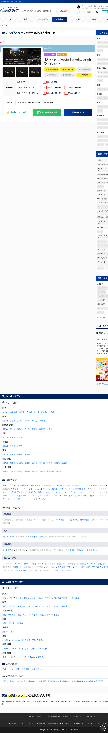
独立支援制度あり (65, 567)
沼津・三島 (31, 640)
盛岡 (49, 615)
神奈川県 (13, 412)
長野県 (12, 446)
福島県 (20, 429)
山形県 (49, 429)
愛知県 (5, 455)
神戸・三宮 (39, 606)
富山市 (11, 623)
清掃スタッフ (102, 258)
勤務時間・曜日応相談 (48, 681)
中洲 (11, 657)
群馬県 (51, 412)
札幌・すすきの (8, 615)
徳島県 (64, 463)
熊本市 (32, 657)
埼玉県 (21, 412)
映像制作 (100, 217)
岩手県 (27, 429)
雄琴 (49, 606)
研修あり (81, 550)
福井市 (20, 623)
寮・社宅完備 (7, 550)
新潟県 (5, 446)
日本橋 (11, 606)
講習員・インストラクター (23, 489)
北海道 (99, 72)
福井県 (20, 437)
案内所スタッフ (81, 496)
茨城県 (36, 412)
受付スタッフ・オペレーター (43, 485)
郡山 (42, 615)
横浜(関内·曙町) (44, 598)
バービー (48, 48)
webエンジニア (81, 489)
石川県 (5, 437)
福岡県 (5, 471)
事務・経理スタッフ (97, 485)
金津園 (41, 640)
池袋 (11, 598)
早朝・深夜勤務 (92, 567)
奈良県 (34, 421)
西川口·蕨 (75, 598)
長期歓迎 (63, 681)
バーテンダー (102, 250)
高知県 (57, 463)
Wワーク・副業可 (22, 564)
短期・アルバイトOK (40, 564)
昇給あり (43, 537)
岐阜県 (20, 455)
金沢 (4, 623)
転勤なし (18, 567)
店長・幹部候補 (22, 485)
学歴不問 (99, 681)
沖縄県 (58, 471)
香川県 (42, 463)
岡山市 (13, 649)
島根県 (34, 463)
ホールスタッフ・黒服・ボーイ (15, 496)
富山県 (12, 437)
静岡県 (12, 455)
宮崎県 (42, 471)
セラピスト (53, 489)
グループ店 (79, 567)
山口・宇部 (23, 649)
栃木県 (44, 412)
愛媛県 (49, 463)
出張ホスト (101, 195)
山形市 (56, 615)
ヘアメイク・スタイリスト (92, 492)
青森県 (34, 429)
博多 (4, 657)
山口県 (20, 463)
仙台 (20, 615)
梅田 (4, 606)
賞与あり (33, 537)
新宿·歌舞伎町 (21, 598)
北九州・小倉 (21, 657)
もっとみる (101, 317)
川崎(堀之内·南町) (61, 598)
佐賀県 (12, 471)
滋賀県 (27, 421)
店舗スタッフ (102, 160)
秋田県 (42, 429)
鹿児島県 (50, 471)
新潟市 (5, 632)
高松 (33, 649)
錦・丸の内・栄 (17, 640)
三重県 (27, 455)
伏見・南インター (24, 606)
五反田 (32, 598)
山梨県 (20, 446)
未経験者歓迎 (72, 520)
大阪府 (5, 421)
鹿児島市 (41, 657)
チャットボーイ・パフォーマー (15, 499)
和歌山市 (65, 606)
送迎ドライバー (63, 485)
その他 (43, 499)
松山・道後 (42, 649)
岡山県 (12, 463)
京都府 (12, 421)
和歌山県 (43, 421)
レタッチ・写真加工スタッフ (14, 492)
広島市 (5, 649)
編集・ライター (44, 492)
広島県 (5, 463)
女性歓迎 (21, 681)
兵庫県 (20, 421)
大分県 (27, 471)
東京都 (5, 412)
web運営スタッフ (79, 485)
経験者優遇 (101, 304)
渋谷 (4, 598)
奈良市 (56, 606)
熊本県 (34, 471)
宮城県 (12, 429)
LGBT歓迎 (101, 300)
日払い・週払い (8, 537)
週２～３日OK (21, 570)
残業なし (92, 564)
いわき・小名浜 (31, 615)
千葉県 (29, 412)
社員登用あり (92, 550)
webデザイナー (66, 489)
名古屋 (5, 640)
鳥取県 (27, 463)
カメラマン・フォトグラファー (66, 492)
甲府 (12, 632)
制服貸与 (71, 550)
